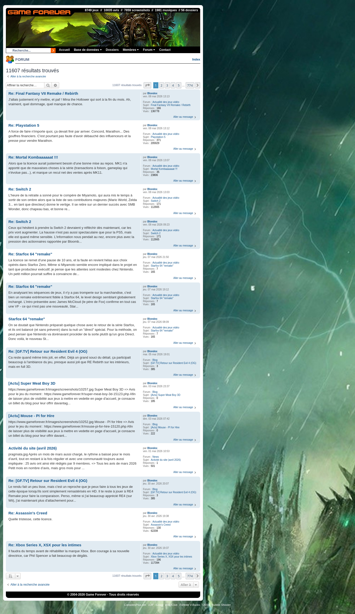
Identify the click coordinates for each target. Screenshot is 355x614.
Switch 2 (156, 200)
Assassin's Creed (161, 524)
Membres (131, 50)
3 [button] (167, 85)
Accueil (64, 50)
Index (196, 59)
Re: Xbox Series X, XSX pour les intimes (44, 545)
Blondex (152, 93)
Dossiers (112, 50)
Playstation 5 (158, 137)
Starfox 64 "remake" (162, 265)
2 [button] (161, 85)
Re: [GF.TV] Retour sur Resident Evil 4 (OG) (47, 351)
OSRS (206, 604)
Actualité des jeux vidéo (166, 102)
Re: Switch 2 (19, 189)
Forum (149, 50)
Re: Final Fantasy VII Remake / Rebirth (43, 93)
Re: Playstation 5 (23, 125)
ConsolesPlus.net (135, 604)
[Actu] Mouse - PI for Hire (165, 427)
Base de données (88, 50)
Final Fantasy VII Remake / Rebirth (171, 105)
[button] (147, 85)
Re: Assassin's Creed (27, 513)
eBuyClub (171, 604)
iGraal (159, 604)
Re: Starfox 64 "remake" (30, 254)
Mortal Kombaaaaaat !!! (164, 169)
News (156, 456)
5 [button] (179, 85)
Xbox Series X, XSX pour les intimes (171, 556)
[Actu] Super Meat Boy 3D (166, 395)
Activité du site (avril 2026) (166, 459)
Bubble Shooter (221, 604)
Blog (155, 360)
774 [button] (190, 85)
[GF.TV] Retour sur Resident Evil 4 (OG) (173, 363)
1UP (150, 604)
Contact (165, 50)
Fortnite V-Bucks (190, 604)
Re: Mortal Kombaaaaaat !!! (33, 157)
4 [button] (173, 85)
